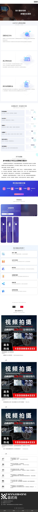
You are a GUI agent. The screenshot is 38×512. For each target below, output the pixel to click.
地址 (32, 510)
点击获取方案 (19, 194)
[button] (21, 307)
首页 (4, 510)
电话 (23, 510)
